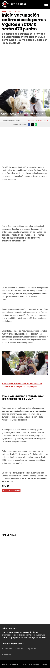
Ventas (44, 664)
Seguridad (31, 648)
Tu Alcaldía (7, 648)
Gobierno (19, 648)
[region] (25, 64)
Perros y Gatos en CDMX (11, 491)
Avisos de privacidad (31, 664)
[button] (46, 4)
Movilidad (6, 654)
